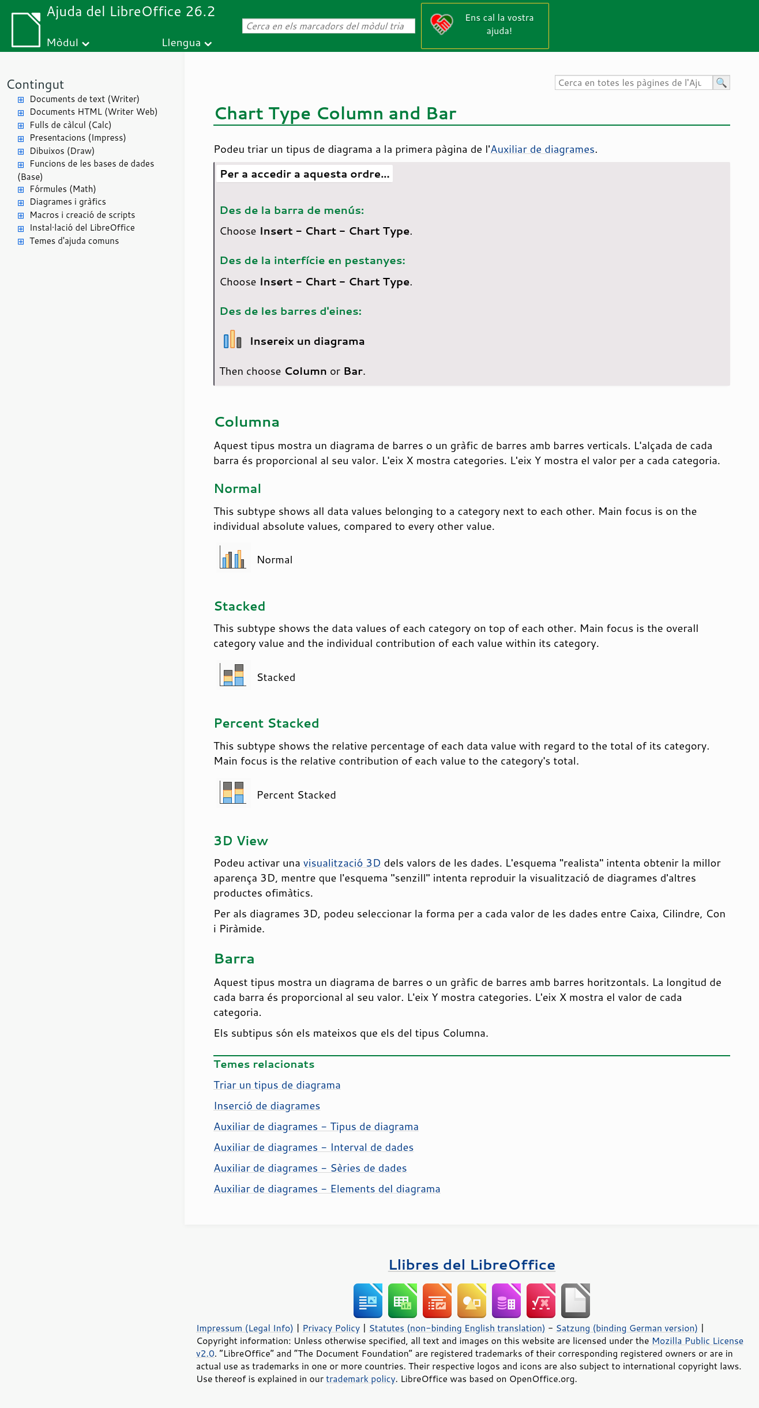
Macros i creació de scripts (82, 215)
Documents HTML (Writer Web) (93, 112)
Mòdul (62, 42)
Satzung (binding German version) (627, 1328)
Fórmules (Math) (62, 189)
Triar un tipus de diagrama (277, 1084)
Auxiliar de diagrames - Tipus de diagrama (316, 1126)
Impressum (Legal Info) (245, 1328)
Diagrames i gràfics (67, 201)
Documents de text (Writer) (84, 99)
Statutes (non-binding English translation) (457, 1328)
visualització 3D (342, 862)
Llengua (181, 42)
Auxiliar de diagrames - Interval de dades (313, 1146)
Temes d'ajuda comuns (74, 241)
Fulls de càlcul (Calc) (70, 125)
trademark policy (360, 1378)
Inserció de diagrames (266, 1105)
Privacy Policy (331, 1328)
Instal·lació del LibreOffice (82, 227)
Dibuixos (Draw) (62, 151)
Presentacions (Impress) (77, 137)
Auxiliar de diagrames (542, 148)
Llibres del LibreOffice (471, 1264)
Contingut (35, 84)
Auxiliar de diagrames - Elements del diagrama (327, 1188)
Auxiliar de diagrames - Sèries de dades (310, 1167)
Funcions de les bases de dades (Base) (85, 170)
